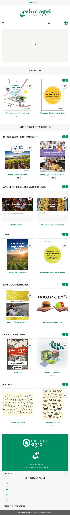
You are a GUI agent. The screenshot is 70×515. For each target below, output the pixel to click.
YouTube (7, 490)
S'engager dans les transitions (52, 113)
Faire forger (17, 372)
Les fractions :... (17, 225)
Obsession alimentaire (52, 322)
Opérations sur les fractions (52, 225)
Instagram (7, 495)
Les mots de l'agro (52, 372)
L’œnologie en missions (17, 175)
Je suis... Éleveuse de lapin (17, 322)
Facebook (7, 484)
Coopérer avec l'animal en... (17, 113)
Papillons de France (53, 422)
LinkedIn (7, 500)
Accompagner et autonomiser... (52, 175)
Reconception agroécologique (52, 272)
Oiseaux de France (17, 422)
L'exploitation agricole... (17, 272)
